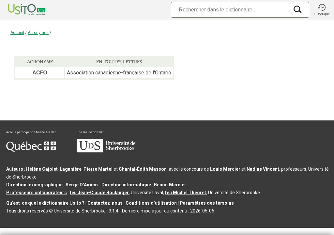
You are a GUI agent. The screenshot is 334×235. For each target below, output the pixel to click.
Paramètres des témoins (207, 203)
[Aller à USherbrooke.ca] (106, 150)
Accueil (17, 32)
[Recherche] (230, 9)
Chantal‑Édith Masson (143, 169)
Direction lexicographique (34, 184)
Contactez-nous (105, 203)
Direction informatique (126, 184)
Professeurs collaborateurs (36, 192)
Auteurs (14, 169)
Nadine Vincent (263, 169)
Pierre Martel (98, 169)
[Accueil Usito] (19, 10)
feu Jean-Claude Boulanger (99, 192)
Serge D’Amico (82, 184)
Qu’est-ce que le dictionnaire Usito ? (45, 203)
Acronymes (38, 32)
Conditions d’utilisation (151, 203)
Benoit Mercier (170, 184)
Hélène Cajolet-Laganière (54, 169)
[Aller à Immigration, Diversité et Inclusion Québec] (31, 150)
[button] (321, 10)
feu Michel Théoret (185, 192)
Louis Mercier (225, 169)
